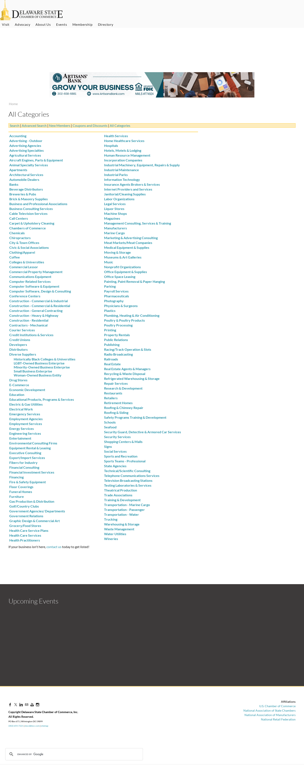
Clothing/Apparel (22, 252)
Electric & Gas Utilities (26, 404)
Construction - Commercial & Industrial (38, 301)
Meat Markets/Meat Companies (128, 243)
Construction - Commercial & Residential (39, 306)
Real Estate (112, 364)
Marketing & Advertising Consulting (131, 238)
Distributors (18, 349)
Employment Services (25, 424)
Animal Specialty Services (28, 165)
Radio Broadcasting (118, 354)
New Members (59, 125)
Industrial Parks (116, 175)
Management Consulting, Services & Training (137, 223)
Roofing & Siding (116, 412)
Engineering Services (25, 433)
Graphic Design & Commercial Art (34, 521)
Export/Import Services (27, 458)
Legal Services (115, 204)
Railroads (111, 359)
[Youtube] (32, 705)
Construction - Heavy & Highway (33, 315)
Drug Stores (18, 380)
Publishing (111, 345)
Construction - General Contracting (35, 311)
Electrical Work (21, 409)
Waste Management (119, 529)
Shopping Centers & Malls (123, 442)
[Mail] (26, 705)
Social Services (115, 451)
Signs (108, 446)
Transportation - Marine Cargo (127, 505)
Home (13, 104)
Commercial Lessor (23, 267)
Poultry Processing (118, 325)
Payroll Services (116, 291)
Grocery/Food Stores (25, 526)
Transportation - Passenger (124, 510)
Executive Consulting (25, 453)
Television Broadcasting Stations (128, 480)
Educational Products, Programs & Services (41, 399)
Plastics (109, 311)
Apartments (18, 170)
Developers (18, 345)
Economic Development (27, 390)
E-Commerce (19, 385)
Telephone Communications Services (131, 476)
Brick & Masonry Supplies (28, 199)
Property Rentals (117, 335)
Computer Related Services (30, 281)
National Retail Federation (278, 719)
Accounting (17, 136)
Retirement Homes (118, 403)
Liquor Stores (114, 209)
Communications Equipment (30, 277)
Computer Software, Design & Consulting (40, 291)
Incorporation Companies (123, 160)
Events (61, 24)
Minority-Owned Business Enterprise (42, 367)
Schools (110, 422)
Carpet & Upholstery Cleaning (31, 223)
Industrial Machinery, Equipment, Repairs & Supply (142, 165)
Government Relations (26, 516)
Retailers (111, 398)
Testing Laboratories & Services (127, 485)
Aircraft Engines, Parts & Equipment (36, 160)
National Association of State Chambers (269, 710)
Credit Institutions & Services (31, 335)
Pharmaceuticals (116, 296)
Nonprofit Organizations (122, 267)
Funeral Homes (20, 492)
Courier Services (22, 330)
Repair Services (116, 383)
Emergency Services (24, 414)
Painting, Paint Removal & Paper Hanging (134, 281)
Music (108, 262)
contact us (53, 547)
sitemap (44, 725)
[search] (38, 754)
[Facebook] (10, 705)
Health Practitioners (24, 540)
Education (16, 395)
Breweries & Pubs (22, 194)
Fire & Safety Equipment (27, 482)
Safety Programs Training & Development (135, 417)
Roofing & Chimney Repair (123, 408)
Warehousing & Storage (122, 524)
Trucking (110, 519)
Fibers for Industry (23, 462)
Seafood (110, 427)
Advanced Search (34, 125)
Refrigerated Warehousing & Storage (132, 378)
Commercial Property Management (35, 272)
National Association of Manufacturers (270, 715)
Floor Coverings (21, 487)
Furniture (16, 496)
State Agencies (115, 466)
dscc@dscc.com (32, 725)
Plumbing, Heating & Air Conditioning (131, 315)
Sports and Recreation (120, 456)
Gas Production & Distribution (31, 501)
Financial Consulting (24, 467)
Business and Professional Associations (38, 204)
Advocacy (22, 24)
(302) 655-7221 (15, 725)
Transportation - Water (121, 514)
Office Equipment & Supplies (125, 272)
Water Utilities (115, 534)
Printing (110, 330)
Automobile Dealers (24, 179)
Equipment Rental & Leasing (30, 448)
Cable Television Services (28, 213)
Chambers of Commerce (27, 228)
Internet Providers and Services (128, 189)
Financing (16, 477)
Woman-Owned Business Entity (37, 375)
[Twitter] (15, 705)
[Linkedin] (21, 705)
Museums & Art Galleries (122, 257)
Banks (13, 184)
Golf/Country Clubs (24, 506)
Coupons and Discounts (90, 125)
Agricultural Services (25, 155)
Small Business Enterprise (33, 371)
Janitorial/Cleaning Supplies (125, 194)
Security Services (117, 437)
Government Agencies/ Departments (37, 511)
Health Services (116, 136)
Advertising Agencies (25, 146)
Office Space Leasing (119, 277)
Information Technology (122, 179)
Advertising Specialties (26, 150)
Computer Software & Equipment (34, 286)
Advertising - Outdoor (25, 141)
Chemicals (17, 233)
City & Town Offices (24, 243)
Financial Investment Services (31, 472)
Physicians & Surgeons (121, 306)
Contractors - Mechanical (28, 325)
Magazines (112, 218)
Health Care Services (25, 535)
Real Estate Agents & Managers (127, 369)
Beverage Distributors (26, 189)
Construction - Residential (28, 320)
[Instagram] (37, 705)
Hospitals (111, 146)
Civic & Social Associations (29, 247)
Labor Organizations (119, 199)
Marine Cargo (114, 233)
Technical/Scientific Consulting (127, 471)
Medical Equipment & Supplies (126, 247)
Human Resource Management (127, 155)
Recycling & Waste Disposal (124, 374)
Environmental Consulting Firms (33, 443)
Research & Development (123, 388)
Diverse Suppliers (22, 354)
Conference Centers (24, 296)
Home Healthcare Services (124, 141)
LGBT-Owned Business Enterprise (39, 363)
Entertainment (20, 438)
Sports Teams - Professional (124, 461)
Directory (105, 24)
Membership (82, 24)
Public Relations (116, 340)
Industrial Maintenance (121, 170)
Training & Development (122, 500)
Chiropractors (20, 238)
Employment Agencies (26, 419)
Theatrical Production (120, 490)
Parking (110, 286)
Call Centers (18, 218)
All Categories (120, 125)
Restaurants (113, 393)
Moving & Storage (117, 252)
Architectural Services (26, 175)
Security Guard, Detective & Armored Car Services (142, 432)
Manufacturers (115, 228)
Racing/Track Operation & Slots (127, 349)
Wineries (111, 539)
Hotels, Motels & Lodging (122, 150)
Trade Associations (118, 495)
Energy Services (21, 429)
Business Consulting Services (31, 209)
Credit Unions (19, 340)
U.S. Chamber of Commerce (277, 706)
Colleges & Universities (26, 262)
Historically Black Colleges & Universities (44, 359)
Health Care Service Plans (28, 530)
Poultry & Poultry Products (124, 320)
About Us (43, 24)
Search (14, 125)
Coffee (14, 257)
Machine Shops (115, 213)
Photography (114, 301)
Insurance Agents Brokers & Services (132, 184)
